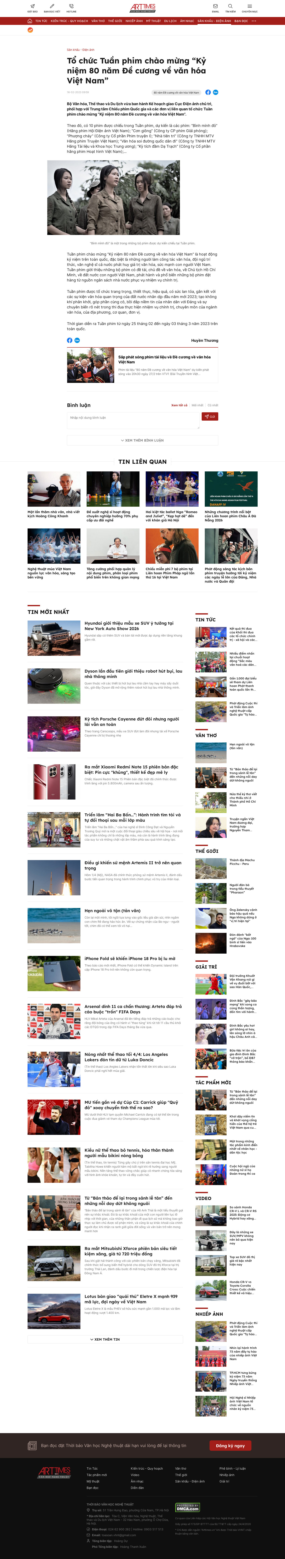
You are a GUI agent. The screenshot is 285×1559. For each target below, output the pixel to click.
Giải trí (206, 967)
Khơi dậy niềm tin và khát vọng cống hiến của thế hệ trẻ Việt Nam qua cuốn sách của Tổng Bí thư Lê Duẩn (243, 1126)
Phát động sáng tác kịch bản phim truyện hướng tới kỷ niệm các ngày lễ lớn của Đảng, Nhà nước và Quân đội (230, 575)
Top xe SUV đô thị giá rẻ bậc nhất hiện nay (242, 1260)
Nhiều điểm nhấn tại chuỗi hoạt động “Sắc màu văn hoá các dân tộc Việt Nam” (242, 661)
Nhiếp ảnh (209, 1314)
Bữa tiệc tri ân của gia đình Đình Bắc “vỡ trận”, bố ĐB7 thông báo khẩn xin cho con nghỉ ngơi (243, 1060)
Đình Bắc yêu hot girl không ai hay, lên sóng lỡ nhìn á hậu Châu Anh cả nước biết (242, 1033)
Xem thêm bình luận (144, 440)
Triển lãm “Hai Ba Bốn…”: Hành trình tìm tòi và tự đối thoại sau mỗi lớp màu (133, 817)
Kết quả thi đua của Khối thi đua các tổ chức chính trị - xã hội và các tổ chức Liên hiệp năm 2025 (242, 638)
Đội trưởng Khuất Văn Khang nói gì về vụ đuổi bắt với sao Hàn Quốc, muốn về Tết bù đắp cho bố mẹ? (242, 985)
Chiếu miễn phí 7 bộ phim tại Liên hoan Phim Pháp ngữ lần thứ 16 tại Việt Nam (170, 573)
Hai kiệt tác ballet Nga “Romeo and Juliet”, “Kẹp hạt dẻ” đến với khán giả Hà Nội (171, 516)
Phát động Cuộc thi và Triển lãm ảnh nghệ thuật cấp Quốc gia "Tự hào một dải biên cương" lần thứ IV (243, 712)
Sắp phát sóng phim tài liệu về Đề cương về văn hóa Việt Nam (164, 359)
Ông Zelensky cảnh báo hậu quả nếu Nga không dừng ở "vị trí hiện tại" (243, 915)
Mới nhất (197, 405)
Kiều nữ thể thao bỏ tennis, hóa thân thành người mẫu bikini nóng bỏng (129, 1153)
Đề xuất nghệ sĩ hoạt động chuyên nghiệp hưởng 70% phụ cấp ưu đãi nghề (112, 516)
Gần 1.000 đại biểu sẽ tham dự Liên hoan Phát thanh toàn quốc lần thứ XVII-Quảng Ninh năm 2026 (243, 688)
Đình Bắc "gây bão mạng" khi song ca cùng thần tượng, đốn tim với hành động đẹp (243, 1008)
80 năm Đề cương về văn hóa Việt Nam (176, 92)
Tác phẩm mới (213, 1083)
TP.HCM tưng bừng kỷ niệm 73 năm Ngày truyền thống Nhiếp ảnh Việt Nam (243, 1380)
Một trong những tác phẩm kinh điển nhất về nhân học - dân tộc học (243, 1146)
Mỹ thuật (153, 21)
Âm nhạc (187, 21)
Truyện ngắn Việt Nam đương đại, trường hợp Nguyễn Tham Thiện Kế (242, 826)
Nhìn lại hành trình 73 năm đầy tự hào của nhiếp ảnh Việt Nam (243, 1353)
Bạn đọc (241, 21)
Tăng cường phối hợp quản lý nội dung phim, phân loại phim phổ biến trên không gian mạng (113, 573)
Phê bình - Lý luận (233, 1468)
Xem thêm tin (107, 1339)
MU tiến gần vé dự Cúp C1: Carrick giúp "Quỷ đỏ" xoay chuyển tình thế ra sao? (131, 1105)
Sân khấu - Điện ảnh (214, 21)
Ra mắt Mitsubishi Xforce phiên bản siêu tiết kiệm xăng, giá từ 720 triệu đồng (131, 1251)
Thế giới (115, 21)
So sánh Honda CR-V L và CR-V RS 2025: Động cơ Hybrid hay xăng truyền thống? (243, 1214)
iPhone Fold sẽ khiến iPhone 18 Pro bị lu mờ (130, 958)
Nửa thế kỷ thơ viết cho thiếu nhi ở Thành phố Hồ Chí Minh (243, 799)
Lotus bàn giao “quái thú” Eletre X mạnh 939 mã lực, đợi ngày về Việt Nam (131, 1299)
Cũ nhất (213, 405)
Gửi (210, 417)
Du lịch (170, 21)
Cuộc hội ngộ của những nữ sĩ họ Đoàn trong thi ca (242, 1170)
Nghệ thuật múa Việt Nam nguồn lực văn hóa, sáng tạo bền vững (51, 573)
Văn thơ (98, 21)
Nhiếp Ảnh (134, 21)
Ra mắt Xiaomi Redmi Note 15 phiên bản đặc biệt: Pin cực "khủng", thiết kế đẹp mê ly (131, 769)
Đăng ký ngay (230, 1445)
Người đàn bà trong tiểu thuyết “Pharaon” (242, 888)
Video (203, 1198)
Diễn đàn (137, 1488)
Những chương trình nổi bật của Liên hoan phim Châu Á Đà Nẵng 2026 (230, 516)
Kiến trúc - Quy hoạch (69, 21)
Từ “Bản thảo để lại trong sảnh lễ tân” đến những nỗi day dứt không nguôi (128, 1200)
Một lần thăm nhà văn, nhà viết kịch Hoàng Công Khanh (54, 514)
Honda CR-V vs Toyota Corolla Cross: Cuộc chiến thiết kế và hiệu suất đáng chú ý (242, 1289)
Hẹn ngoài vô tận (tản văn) (113, 910)
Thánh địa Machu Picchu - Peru (242, 862)
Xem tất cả (179, 405)
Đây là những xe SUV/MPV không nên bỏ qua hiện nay (241, 1237)
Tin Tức (41, 21)
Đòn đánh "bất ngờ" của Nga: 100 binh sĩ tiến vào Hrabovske (243, 940)
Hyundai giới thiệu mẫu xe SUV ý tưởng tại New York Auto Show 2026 (129, 626)
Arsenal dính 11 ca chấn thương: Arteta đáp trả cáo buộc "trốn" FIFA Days (133, 1009)
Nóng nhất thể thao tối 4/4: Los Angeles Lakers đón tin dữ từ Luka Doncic (126, 1057)
